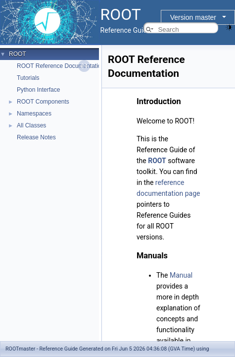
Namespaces (34, 113)
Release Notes (36, 137)
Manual (181, 275)
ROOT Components (43, 101)
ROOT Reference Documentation (60, 65)
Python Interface (38, 89)
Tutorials (28, 77)
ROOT (17, 54)
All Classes (31, 125)
